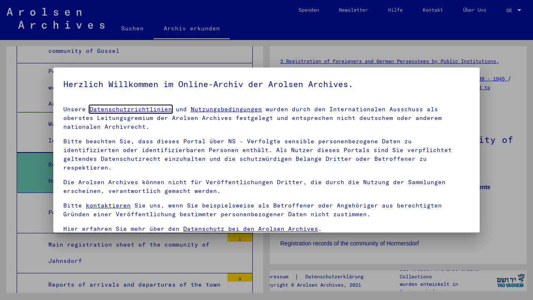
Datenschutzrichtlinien (131, 109)
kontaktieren (108, 205)
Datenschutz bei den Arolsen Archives (250, 228)
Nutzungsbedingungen (226, 109)
